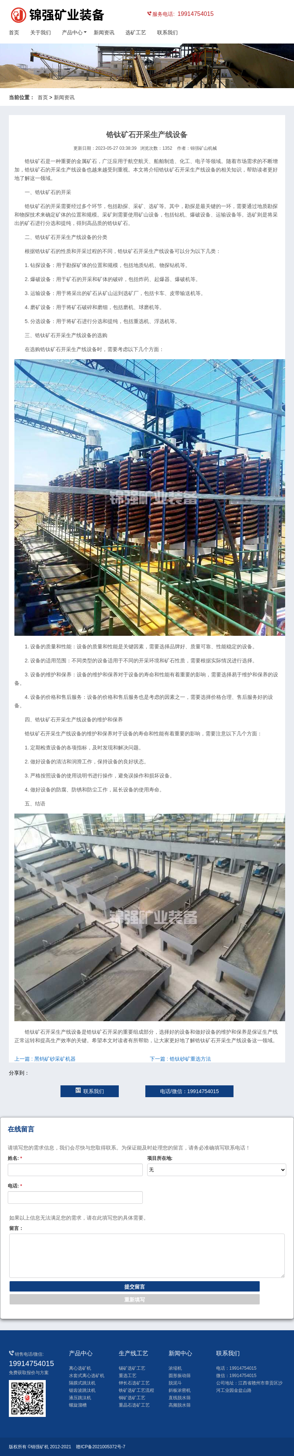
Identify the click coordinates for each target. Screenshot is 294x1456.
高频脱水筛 (180, 1405)
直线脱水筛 (180, 1397)
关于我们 (40, 32)
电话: (15, 1186)
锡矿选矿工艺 (132, 1368)
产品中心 (72, 32)
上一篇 (45, 1059)
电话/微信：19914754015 (189, 1091)
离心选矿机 (80, 1368)
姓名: (15, 1158)
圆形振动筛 (180, 1375)
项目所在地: (160, 1158)
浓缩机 (175, 1368)
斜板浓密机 (180, 1390)
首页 (14, 32)
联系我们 (167, 32)
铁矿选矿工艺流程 (136, 1390)
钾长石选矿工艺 (134, 1383)
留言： (16, 1228)
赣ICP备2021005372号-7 (100, 1446)
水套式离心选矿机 (86, 1375)
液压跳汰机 (80, 1397)
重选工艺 (127, 1375)
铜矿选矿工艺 (132, 1397)
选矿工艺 (135, 32)
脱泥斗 (175, 1383)
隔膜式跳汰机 (82, 1383)
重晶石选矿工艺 (134, 1405)
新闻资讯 (104, 32)
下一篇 (180, 1059)
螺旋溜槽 (78, 1405)
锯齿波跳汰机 (82, 1390)
